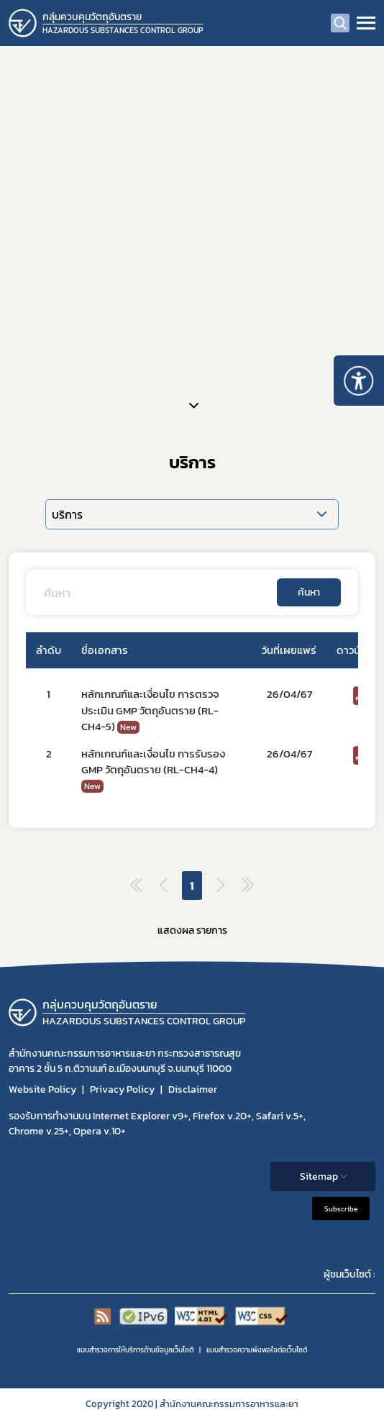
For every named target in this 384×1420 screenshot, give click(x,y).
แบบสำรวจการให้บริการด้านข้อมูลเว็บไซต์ (135, 1349)
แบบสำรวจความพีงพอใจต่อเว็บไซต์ (256, 1349)
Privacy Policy (122, 1089)
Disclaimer (192, 1089)
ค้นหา (309, 592)
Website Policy (42, 1089)
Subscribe (340, 1208)
